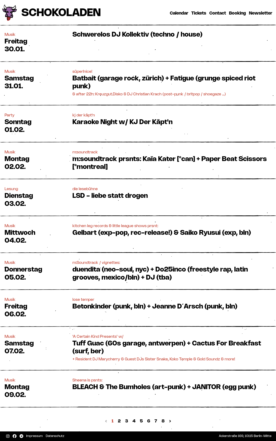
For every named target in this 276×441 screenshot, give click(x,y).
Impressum (35, 436)
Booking (238, 13)
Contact (218, 13)
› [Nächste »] (170, 421)
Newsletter (261, 13)
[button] (138, 42)
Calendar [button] (179, 13)
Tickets (199, 13)
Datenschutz (56, 436)
